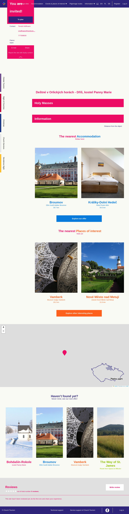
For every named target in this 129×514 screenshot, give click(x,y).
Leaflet (115, 386)
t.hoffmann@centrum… (26, 31)
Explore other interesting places (79, 313)
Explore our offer (79, 219)
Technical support (57, 510)
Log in (125, 4)
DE (109, 4)
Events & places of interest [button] (56, 4)
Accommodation (37, 4)
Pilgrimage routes (76, 4)
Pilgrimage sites (23, 4)
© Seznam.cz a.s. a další (123, 386)
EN (101, 4)
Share (27, 48)
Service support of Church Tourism (82, 510)
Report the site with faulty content (20, 53)
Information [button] (90, 4)
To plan (20, 19)
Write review (115, 487)
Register (117, 4)
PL (105, 4)
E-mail (13, 48)
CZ (97, 4)
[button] (64, 353)
